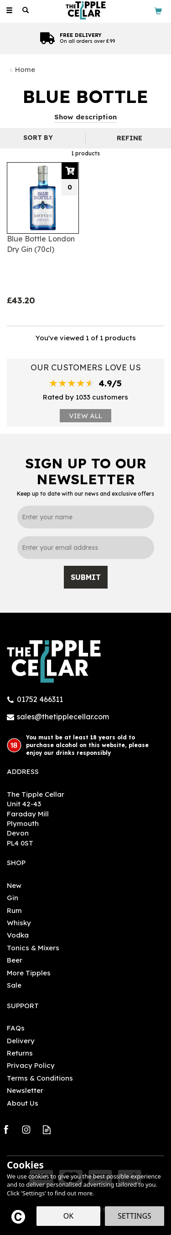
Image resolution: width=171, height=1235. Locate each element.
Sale (14, 985)
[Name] (85, 517)
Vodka (18, 935)
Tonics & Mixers (33, 947)
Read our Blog (46, 1129)
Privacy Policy (31, 1065)
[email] (85, 547)
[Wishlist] (41, 10)
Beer (14, 960)
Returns (20, 1053)
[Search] (25, 10)
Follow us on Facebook (5, 1129)
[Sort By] (41, 137)
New (14, 885)
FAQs (16, 1028)
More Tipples (29, 973)
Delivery (21, 1040)
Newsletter (25, 1090)
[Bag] (158, 10)
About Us (22, 1103)
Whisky (19, 922)
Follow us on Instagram (26, 1129)
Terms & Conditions (40, 1078)
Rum (14, 910)
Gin (12, 897)
